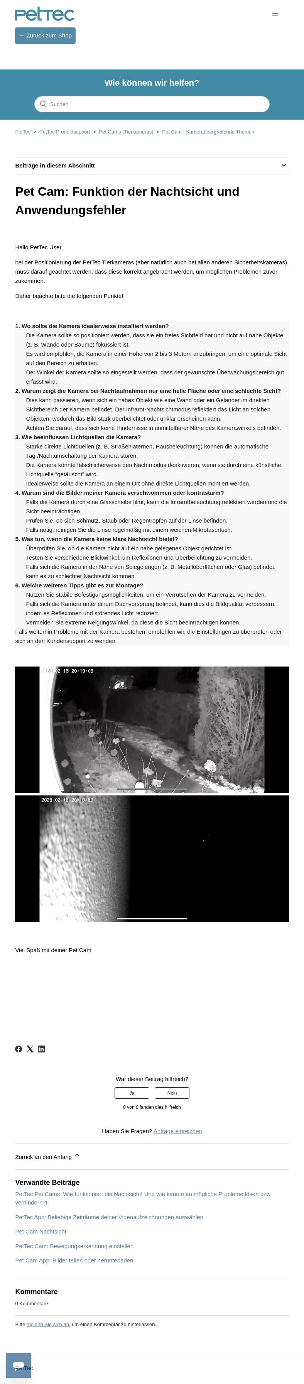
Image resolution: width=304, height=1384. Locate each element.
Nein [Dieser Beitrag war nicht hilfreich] (172, 1093)
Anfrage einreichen (178, 1131)
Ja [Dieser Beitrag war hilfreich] (132, 1093)
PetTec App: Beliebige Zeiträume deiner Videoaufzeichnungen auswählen (109, 1217)
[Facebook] (18, 1049)
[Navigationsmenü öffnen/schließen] (275, 14)
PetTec (22, 132)
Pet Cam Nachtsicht (40, 1231)
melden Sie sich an (48, 1324)
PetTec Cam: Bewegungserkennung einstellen (74, 1246)
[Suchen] (152, 104)
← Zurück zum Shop (45, 35)
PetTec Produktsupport (64, 132)
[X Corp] (30, 1049)
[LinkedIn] (41, 1049)
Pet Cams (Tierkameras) (126, 132)
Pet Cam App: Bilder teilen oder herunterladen (74, 1260)
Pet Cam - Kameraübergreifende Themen (208, 132)
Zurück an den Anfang (48, 1155)
